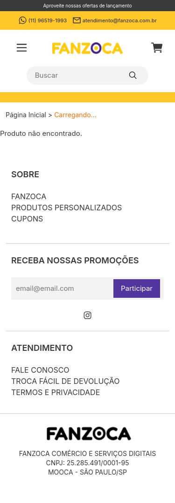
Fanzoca (28, 196)
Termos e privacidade (55, 392)
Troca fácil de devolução (65, 381)
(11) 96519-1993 (42, 20)
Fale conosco (40, 370)
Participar (137, 288)
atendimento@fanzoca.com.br (114, 20)
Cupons (27, 218)
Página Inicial (26, 115)
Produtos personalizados (66, 207)
